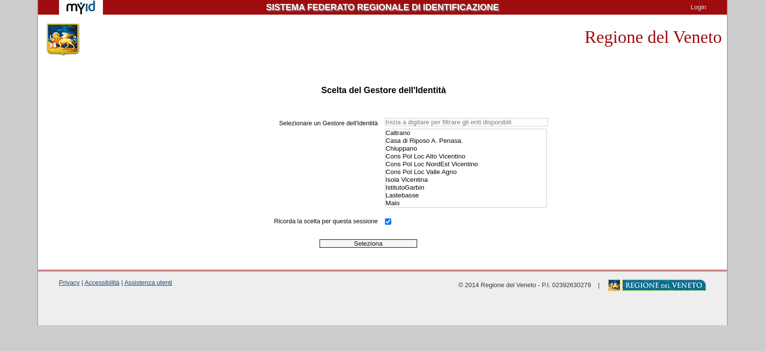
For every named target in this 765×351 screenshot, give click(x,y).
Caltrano (465, 133)
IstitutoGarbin (465, 188)
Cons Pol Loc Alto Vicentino (465, 156)
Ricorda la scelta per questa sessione (326, 221)
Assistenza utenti (148, 282)
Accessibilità (102, 282)
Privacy (69, 282)
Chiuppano (465, 149)
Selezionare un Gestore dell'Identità (328, 123)
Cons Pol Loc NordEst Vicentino (465, 164)
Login (698, 7)
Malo (465, 203)
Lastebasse (465, 195)
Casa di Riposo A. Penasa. (465, 141)
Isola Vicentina (465, 180)
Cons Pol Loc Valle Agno (465, 172)
